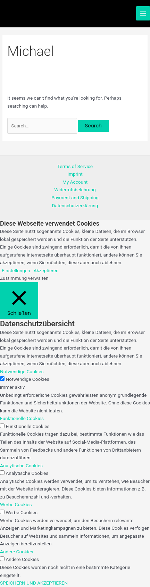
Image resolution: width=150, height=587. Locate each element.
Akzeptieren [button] (46, 270)
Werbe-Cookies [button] (16, 504)
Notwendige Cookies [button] (22, 371)
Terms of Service (75, 166)
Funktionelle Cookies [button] (22, 418)
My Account (75, 182)
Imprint (74, 174)
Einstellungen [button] (16, 270)
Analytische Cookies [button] (21, 465)
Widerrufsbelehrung (74, 189)
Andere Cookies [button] (16, 551)
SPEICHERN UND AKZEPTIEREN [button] (34, 583)
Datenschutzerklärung (75, 205)
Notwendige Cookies (27, 379)
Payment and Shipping (75, 197)
